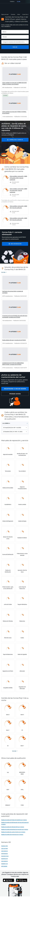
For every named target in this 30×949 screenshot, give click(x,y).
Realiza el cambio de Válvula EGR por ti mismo (12, 827)
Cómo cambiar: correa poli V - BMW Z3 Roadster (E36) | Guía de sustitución (18, 177)
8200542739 (4, 858)
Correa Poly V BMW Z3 (16, 139)
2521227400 (4, 848)
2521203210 (4, 851)
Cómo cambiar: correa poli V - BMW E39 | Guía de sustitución (18, 219)
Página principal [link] (4, 14)
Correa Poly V (25, 14)
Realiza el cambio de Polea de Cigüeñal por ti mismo (14, 820)
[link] (15, 77)
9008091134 (4, 863)
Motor (18, 14)
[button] (15, 423)
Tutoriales (13, 14)
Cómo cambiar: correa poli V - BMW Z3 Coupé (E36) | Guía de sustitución (18, 190)
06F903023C (4, 853)
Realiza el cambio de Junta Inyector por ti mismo (13, 832)
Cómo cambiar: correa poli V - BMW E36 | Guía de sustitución (18, 207)
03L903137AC (4, 856)
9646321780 (4, 846)
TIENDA (12, 1)
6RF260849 (4, 866)
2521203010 (4, 861)
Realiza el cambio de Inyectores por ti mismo (12, 834)
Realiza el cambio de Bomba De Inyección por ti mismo (14, 829)
